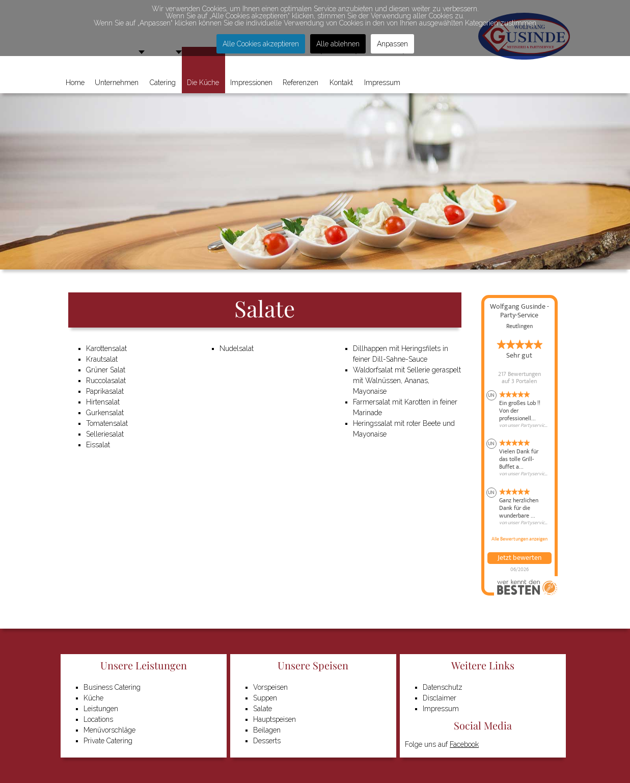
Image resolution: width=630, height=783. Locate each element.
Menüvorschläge (109, 730)
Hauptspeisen (274, 719)
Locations (98, 719)
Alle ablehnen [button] (338, 44)
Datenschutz (442, 687)
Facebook (464, 744)
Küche (93, 698)
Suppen (265, 698)
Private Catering (108, 741)
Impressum (441, 709)
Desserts (267, 741)
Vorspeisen (270, 687)
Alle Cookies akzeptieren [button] (261, 44)
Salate (262, 709)
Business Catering (112, 687)
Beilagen (267, 730)
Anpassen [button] (392, 44)
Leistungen (101, 709)
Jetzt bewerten (519, 557)
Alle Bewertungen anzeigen (519, 539)
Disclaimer (439, 698)
